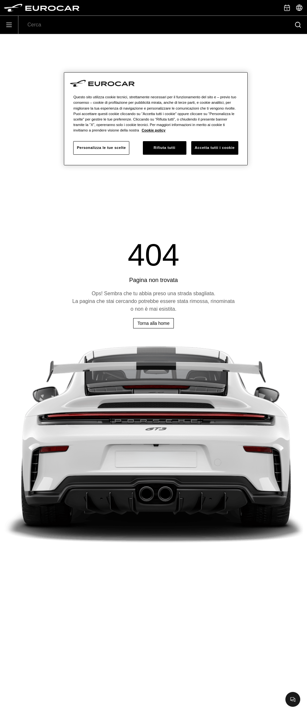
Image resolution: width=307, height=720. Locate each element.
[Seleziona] (299, 8)
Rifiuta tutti (164, 148)
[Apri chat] (293, 699)
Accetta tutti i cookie (215, 148)
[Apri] (9, 25)
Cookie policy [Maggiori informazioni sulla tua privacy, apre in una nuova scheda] (153, 130)
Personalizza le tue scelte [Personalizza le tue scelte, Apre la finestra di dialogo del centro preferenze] (101, 148)
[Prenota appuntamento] (287, 8)
